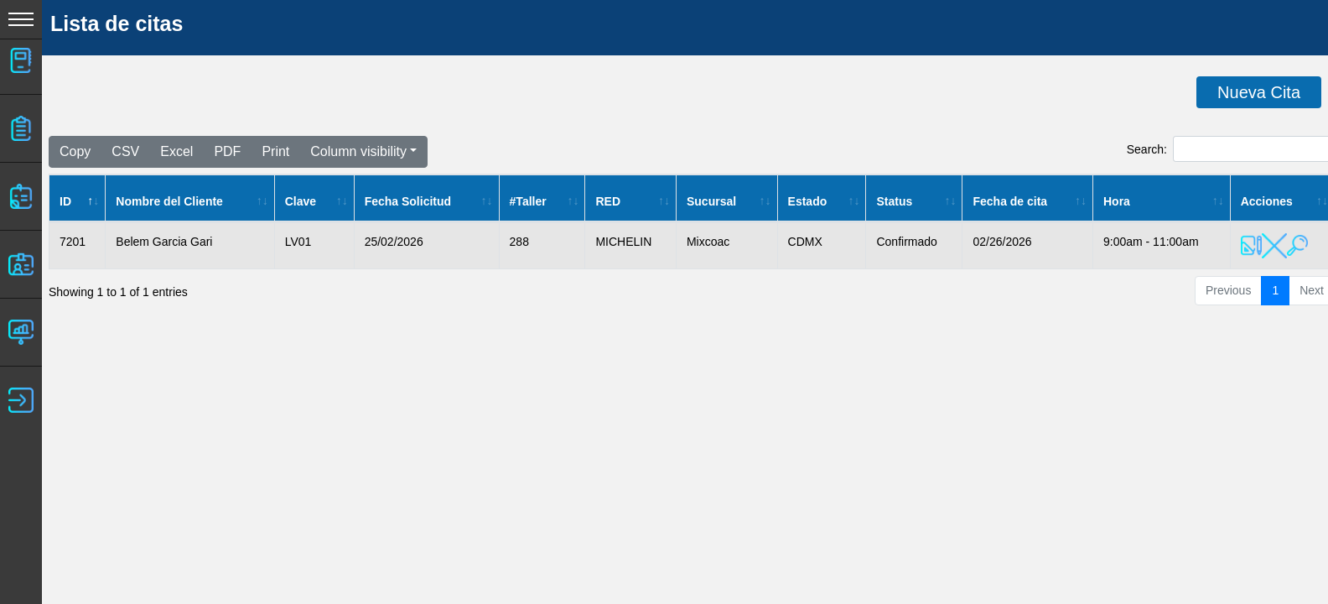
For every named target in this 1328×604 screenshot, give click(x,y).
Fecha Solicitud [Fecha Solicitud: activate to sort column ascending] (408, 201)
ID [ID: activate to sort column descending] (65, 201)
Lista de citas (116, 23)
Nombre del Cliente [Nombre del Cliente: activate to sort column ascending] (169, 201)
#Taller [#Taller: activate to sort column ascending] (528, 201)
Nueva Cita (1258, 92)
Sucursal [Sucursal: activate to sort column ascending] (711, 201)
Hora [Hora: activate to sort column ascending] (1116, 201)
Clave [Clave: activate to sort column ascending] (300, 201)
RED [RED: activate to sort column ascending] (607, 201)
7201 (73, 241)
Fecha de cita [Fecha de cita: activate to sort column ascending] (1010, 201)
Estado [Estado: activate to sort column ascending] (807, 201)
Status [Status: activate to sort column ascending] (894, 201)
